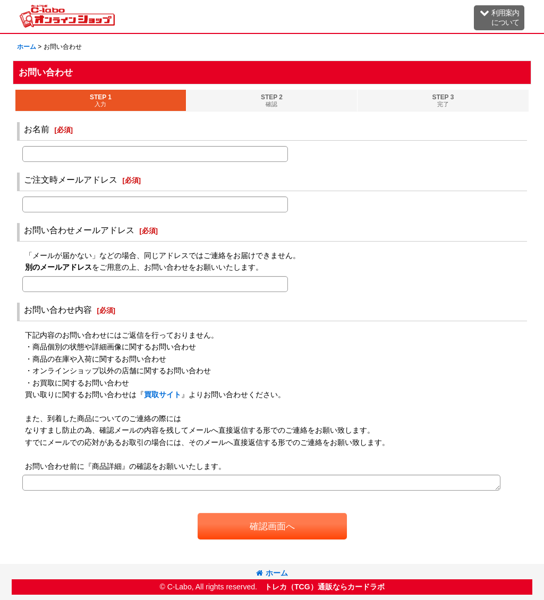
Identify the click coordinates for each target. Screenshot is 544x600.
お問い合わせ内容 (58, 309)
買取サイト (162, 394)
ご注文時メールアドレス (70, 179)
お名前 (36, 129)
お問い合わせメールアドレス (79, 230)
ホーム (272, 573)
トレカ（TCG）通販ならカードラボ (325, 586)
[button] (499, 17)
